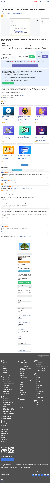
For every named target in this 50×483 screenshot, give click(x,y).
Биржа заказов (7, 421)
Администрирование (8, 389)
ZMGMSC (5, 180)
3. (1, 186)
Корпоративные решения (24, 398)
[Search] (43, 356)
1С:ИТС (21, 384)
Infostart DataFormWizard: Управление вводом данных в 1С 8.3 (24, 157)
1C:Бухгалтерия (21, 329)
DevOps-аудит (6, 400)
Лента (4, 366)
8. (1, 226)
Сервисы (21, 386)
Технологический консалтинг (7, 405)
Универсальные (40, 391)
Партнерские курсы (41, 370)
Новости (5, 362)
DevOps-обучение (7, 398)
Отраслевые (22, 405)
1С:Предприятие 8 (21, 325)
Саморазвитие (23, 377)
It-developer (6, 220)
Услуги (21, 388)
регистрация (22, 236)
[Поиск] (5, 2)
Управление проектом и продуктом (25, 369)
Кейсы (21, 390)
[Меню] (2, 2)
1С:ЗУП (38, 387)
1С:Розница (39, 385)
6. (2, 209)
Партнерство (22, 392)
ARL (4, 172)
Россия (19, 336)
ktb (4, 226)
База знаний (6, 376)
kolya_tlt (5, 202)
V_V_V (5, 209)
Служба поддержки (8, 444)
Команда (21, 371)
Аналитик (38, 364)
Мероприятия (7, 416)
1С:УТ (37, 383)
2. (1, 180)
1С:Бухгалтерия (40, 375)
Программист (21, 318)
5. (1, 202)
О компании (4, 429)
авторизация (28, 236)
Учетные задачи (7, 381)
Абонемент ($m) (21, 350)
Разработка (6, 385)
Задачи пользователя (8, 383)
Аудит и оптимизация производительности (8, 409)
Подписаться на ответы (6, 169)
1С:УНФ (38, 381)
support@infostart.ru (6, 456)
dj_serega (5, 193)
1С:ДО (37, 389)
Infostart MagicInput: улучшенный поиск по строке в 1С (23, 137)
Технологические (23, 409)
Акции (21, 382)
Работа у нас (4, 439)
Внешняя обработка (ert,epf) (24, 322)
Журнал (5, 361)
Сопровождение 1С (25, 381)
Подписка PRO (6, 377)
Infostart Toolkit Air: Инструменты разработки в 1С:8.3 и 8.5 (8, 118)
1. (1, 172)
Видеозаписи (7, 418)
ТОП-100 (5, 370)
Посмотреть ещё (24, 164)
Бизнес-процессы (24, 366)
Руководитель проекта (42, 366)
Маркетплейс (40, 374)
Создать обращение (7, 459)
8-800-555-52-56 (6, 455)
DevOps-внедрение (8, 402)
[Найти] (48, 356)
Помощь (3, 437)
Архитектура (22, 375)
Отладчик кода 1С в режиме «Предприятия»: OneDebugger (8, 157)
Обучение (39, 361)
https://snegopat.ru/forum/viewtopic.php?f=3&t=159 (22, 188)
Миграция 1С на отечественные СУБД (8, 412)
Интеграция (6, 391)
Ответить (6, 177)
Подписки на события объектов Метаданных (23, 9)
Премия (5, 372)
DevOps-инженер (40, 368)
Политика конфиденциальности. (25, 467)
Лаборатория (7, 397)
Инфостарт (21, 95)
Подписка (4, 97)
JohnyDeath (6, 186)
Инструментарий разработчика (24, 315)
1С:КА (37, 379)
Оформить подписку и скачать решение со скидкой (25, 65)
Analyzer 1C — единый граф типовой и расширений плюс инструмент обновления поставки (41, 138)
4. (1, 193)
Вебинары (22, 394)
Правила (3, 435)
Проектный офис (41, 401)
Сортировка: (29, 169)
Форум (5, 423)
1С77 (37, 395)
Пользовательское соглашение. (9, 467)
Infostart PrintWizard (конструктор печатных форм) (41, 118)
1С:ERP (38, 377)
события (11, 97)
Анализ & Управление (23, 361)
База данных (6, 387)
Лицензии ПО (22, 403)
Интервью (5, 368)
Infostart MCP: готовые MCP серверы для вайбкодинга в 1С (7, 137)
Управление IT (23, 373)
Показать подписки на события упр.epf (10, 231)
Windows (19, 332)
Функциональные (7, 379)
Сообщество (6, 393)
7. (1, 220)
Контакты (3, 441)
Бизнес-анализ (23, 364)
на (7, 97)
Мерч (4, 425)
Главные (5, 364)
